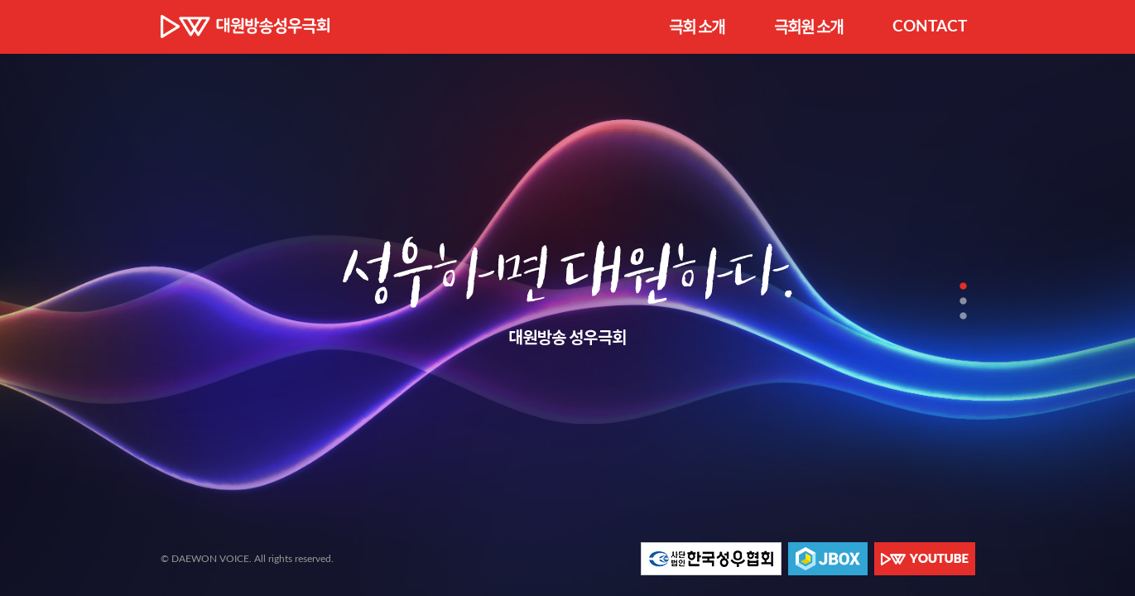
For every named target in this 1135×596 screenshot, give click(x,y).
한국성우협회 (711, 558)
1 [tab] (963, 286)
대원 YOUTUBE (924, 558)
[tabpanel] (567, 298)
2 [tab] (963, 301)
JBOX (828, 558)
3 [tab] (963, 316)
